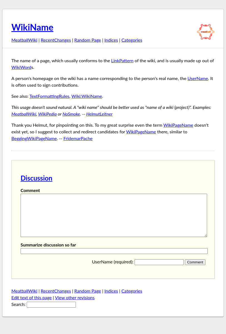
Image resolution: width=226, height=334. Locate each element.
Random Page (87, 40)
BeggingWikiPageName (34, 138)
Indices (111, 40)
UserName (198, 78)
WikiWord (21, 67)
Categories (131, 40)
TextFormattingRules (49, 96)
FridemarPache (78, 138)
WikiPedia (47, 113)
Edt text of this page (31, 305)
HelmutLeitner (99, 113)
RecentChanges (56, 40)
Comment (30, 190)
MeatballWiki (24, 40)
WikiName (32, 27)
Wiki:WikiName (86, 96)
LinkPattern (122, 60)
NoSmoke (71, 113)
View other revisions (75, 305)
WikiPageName (178, 125)
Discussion (36, 178)
